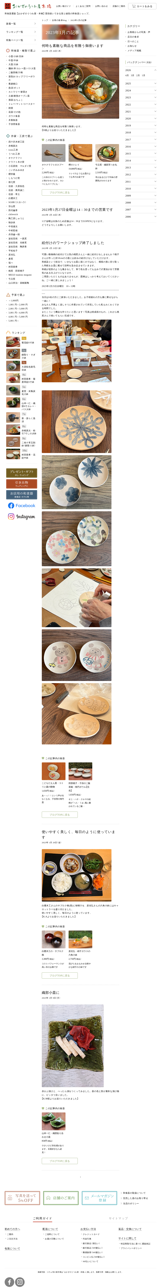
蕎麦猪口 (13, 83)
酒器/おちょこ (16, 99)
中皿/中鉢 (13, 60)
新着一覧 (11, 23)
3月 (132, 75)
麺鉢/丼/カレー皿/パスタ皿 (22, 68)
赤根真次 (13, 145)
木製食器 (13, 119)
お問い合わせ (101, 5)
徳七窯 (12, 181)
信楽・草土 (14, 194)
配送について (50, 1229)
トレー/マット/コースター (22, 103)
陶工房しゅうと (16, 218)
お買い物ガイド (63, 5)
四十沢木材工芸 (16, 141)
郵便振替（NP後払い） (93, 1252)
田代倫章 (13, 210)
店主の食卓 (133, 36)
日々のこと (133, 41)
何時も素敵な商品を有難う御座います (73, 45)
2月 (138, 75)
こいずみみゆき (16, 169)
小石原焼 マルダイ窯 (20, 165)
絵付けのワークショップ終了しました (73, 242)
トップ (45, 20)
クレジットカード (91, 1234)
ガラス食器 (14, 115)
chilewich (13, 214)
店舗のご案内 (119, 5)
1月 (143, 75)
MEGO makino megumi (20, 274)
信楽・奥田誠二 (16, 190)
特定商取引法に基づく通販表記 (135, 1243)
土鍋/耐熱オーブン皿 (19, 95)
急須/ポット (15, 87)
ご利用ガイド (42, 1218)
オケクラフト (15, 157)
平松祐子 (13, 250)
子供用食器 (14, 123)
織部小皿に (51, 992)
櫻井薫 (12, 173)
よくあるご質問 (83, 5)
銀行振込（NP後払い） (93, 1247)
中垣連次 (13, 226)
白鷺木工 (13, 198)
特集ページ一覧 (14, 40)
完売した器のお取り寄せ (135, 1198)
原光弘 (12, 254)
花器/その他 (15, 111)
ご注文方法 (12, 1238)
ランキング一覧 (14, 31)
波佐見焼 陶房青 (18, 246)
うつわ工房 (14, 153)
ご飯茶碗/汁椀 (16, 72)
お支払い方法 (88, 1229)
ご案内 (10, 1234)
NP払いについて (90, 1261)
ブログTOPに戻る (60, 192)
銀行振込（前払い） (91, 1243)
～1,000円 (13, 300)
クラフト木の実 (16, 161)
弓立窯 (12, 278)
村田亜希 (13, 266)
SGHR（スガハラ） (17, 202)
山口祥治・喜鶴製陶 (19, 282)
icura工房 (13, 149)
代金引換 (87, 1238)
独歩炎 (12, 222)
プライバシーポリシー (131, 1248)
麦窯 (11, 258)
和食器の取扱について (134, 1192)
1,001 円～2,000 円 (18, 304)
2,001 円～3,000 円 (18, 308)
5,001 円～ (14, 320)
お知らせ (132, 45)
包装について (12, 1248)
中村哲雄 (13, 230)
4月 (127, 75)
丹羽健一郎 (14, 234)
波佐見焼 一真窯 (18, 238)
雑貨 (11, 107)
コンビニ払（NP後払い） (94, 1256)
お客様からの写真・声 (139, 31)
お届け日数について (54, 1238)
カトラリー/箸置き (18, 91)
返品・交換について (130, 1229)
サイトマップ (118, 1218)
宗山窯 (12, 206)
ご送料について (52, 1234)
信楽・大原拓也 (16, 186)
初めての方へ (12, 1229)
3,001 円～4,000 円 (18, 312)
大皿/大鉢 (13, 64)
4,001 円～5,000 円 (18, 316)
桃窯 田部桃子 (16, 270)
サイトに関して (127, 1238)
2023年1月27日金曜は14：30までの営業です (77, 209)
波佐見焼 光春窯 (18, 242)
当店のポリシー (131, 1203)
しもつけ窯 (14, 177)
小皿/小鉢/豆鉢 (16, 56)
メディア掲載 (134, 50)
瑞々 (11, 262)
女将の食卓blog (59, 20)
